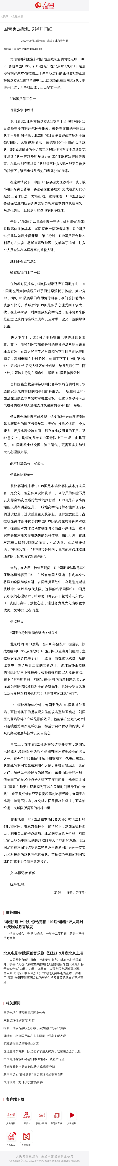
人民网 (4, 16)
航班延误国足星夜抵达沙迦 (21, 1043)
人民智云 (11, 1138)
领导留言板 (56, 1117)
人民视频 (71, 1117)
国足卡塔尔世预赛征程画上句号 (24, 1012)
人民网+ (26, 1117)
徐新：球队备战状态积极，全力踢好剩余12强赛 (35, 1028)
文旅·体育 (18, 16)
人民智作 (26, 1138)
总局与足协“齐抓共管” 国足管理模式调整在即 (33, 1074)
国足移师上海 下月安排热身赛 (23, 1082)
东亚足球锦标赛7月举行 (19, 1020)
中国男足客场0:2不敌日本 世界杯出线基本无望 (34, 1059)
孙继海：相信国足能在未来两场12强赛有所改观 (35, 1035)
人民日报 (11, 1117)
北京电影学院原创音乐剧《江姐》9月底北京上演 (43, 953)
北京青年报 (61, 40)
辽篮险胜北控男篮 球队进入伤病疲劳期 (29, 1066)
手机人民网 (41, 1117)
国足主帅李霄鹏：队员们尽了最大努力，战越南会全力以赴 (42, 1051)
